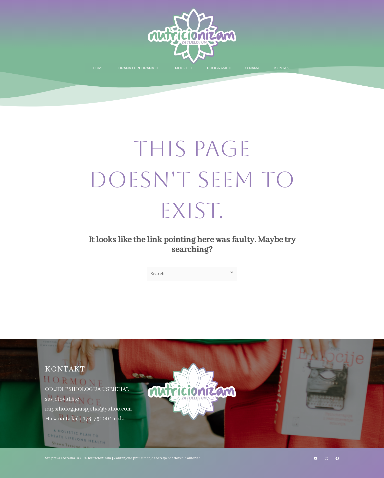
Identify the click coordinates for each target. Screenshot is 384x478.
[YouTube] (315, 458)
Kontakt (287, 67)
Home (93, 67)
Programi (220, 67)
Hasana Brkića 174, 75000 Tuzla (85, 419)
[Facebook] (337, 458)
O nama (255, 67)
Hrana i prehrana (135, 67)
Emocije (182, 67)
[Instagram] (326, 458)
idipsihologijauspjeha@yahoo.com (88, 409)
